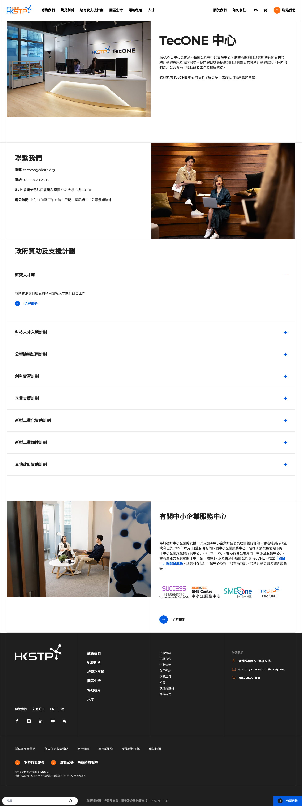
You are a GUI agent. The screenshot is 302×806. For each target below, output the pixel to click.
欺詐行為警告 (29, 762)
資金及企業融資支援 (134, 801)
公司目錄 (288, 800)
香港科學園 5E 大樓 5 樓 (251, 661)
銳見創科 (67, 10)
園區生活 (116, 10)
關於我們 (220, 10)
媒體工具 (165, 676)
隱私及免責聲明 (25, 749)
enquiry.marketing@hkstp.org (258, 669)
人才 (151, 10)
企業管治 (165, 665)
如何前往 (239, 10)
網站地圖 (155, 749)
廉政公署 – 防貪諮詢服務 (74, 762)
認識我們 (48, 10)
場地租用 (135, 10)
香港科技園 (93, 801)
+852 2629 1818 (246, 678)
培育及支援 (111, 801)
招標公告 (165, 659)
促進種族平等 (131, 749)
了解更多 (26, 303)
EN (256, 10)
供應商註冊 (166, 688)
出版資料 (165, 653)
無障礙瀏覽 (105, 749)
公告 (162, 682)
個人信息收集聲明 (56, 749)
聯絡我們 (284, 10)
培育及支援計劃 (91, 10)
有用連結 (165, 671)
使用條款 (83, 749)
